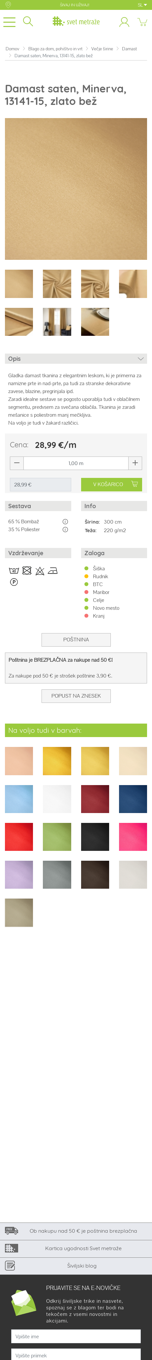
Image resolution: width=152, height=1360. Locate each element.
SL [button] (142, 5)
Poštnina (76, 639)
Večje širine (102, 49)
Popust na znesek (76, 695)
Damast (129, 49)
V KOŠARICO (115, 484)
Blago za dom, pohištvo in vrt (55, 49)
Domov (12, 49)
